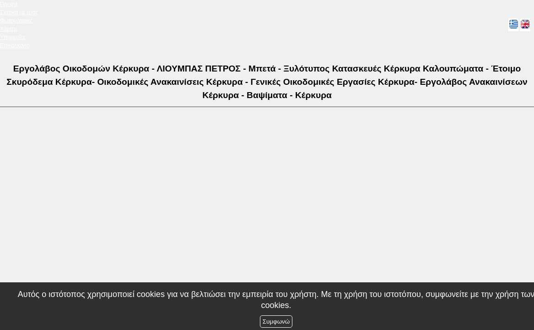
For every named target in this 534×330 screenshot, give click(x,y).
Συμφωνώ (276, 321)
